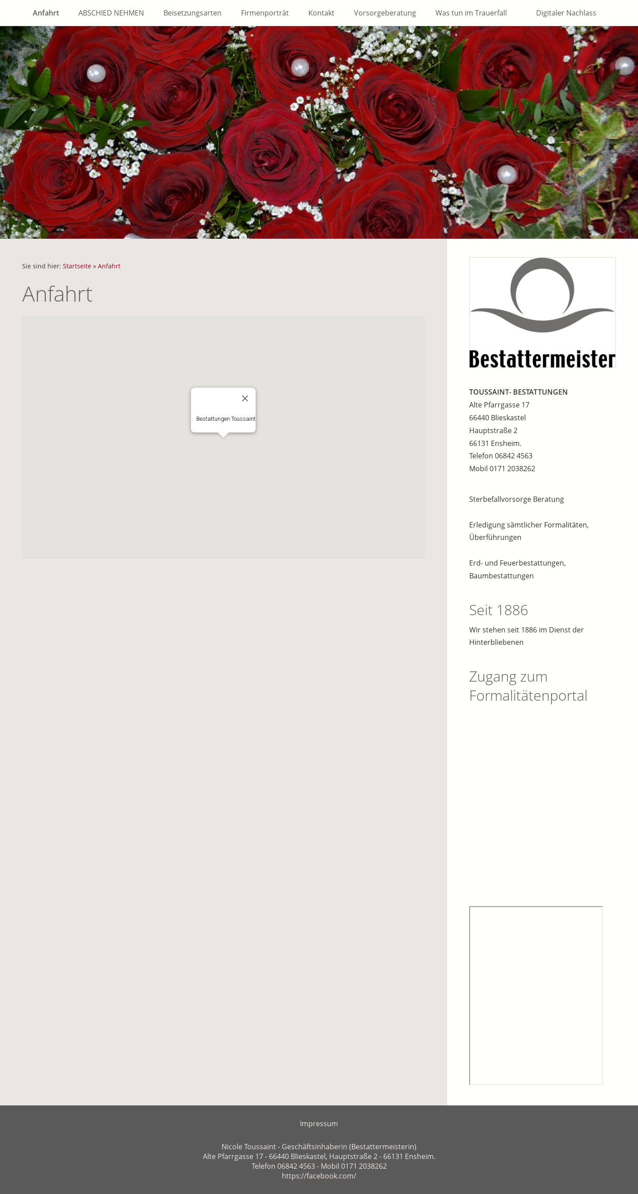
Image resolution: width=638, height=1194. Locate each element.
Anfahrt (109, 266)
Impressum (319, 1123)
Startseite (77, 266)
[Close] (245, 398)
